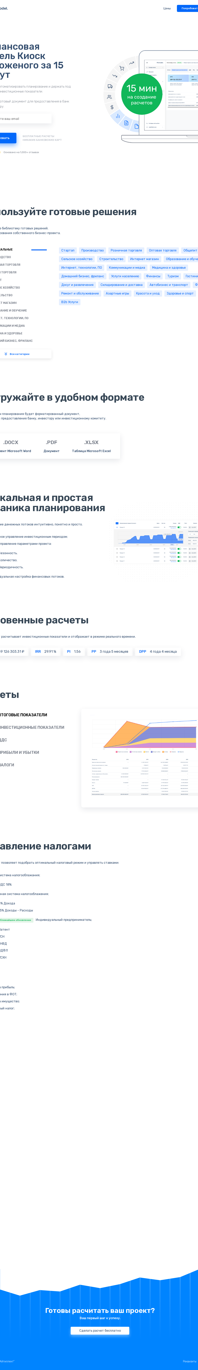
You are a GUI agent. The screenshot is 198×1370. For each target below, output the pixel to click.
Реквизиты (189, 1361)
